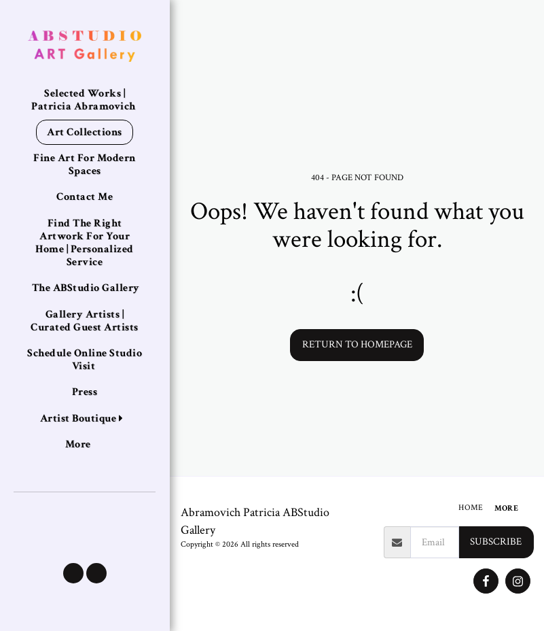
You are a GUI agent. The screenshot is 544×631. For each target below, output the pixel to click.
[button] (73, 573)
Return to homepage (357, 344)
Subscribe (496, 541)
